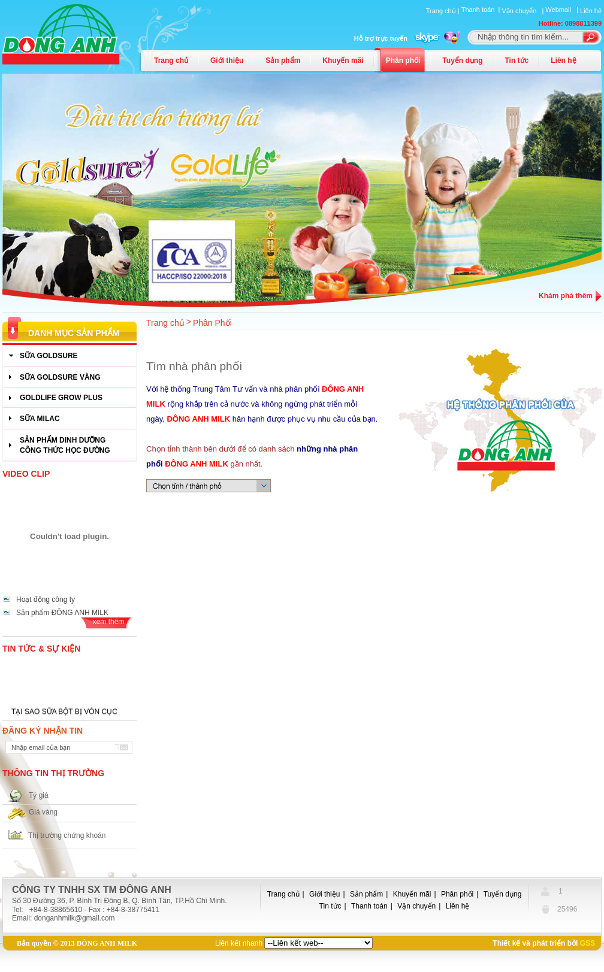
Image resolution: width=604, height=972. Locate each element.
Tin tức (516, 60)
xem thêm (109, 621)
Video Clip (26, 474)
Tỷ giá (39, 795)
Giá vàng (43, 812)
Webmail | (562, 9)
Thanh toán (369, 906)
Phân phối (403, 60)
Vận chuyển (416, 906)
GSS (587, 943)
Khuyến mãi (342, 60)
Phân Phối (212, 323)
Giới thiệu (226, 60)
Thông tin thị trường (53, 773)
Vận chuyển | (523, 10)
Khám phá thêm (566, 296)
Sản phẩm (282, 60)
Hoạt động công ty (45, 599)
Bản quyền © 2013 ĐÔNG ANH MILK (77, 943)
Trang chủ (171, 60)
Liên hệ (591, 10)
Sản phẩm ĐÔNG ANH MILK (62, 612)
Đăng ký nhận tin (42, 730)
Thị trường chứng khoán (66, 835)
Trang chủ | (443, 10)
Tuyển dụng (462, 60)
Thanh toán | (481, 9)
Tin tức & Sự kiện (41, 648)
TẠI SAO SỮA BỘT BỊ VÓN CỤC (64, 713)
